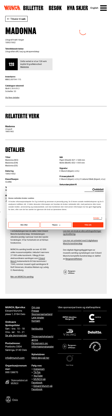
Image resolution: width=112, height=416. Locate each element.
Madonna (24, 67)
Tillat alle (88, 225)
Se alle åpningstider (16, 335)
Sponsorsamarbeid (42, 314)
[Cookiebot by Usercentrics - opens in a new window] (94, 190)
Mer (12, 277)
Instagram (39, 369)
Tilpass (56, 225)
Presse (35, 311)
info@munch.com (14, 358)
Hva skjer (77, 8)
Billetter (33, 8)
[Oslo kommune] (21, 400)
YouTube (38, 376)
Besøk (55, 8)
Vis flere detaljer (12, 98)
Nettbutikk (37, 329)
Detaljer (96, 218)
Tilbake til (18, 19)
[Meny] (103, 8)
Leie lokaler (38, 317)
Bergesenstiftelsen (74, 259)
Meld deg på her (40, 358)
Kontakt (36, 321)
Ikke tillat (23, 225)
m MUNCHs (21, 277)
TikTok (37, 372)
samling (29, 277)
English (94, 8)
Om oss (36, 307)
